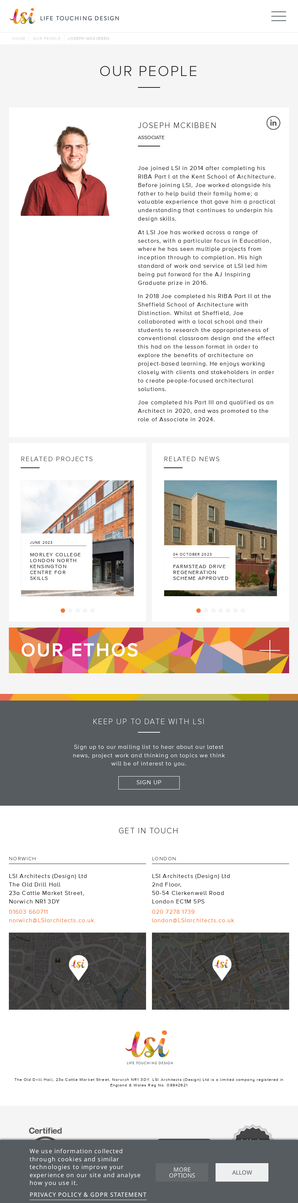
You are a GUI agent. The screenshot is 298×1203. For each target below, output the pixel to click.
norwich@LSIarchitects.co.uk (51, 920)
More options (182, 1172)
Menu (278, 13)
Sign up (149, 782)
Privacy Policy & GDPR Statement (88, 1194)
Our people (47, 38)
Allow (242, 1172)
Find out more (149, 650)
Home (18, 38)
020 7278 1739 (173, 912)
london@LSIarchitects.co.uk (193, 920)
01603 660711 (28, 912)
